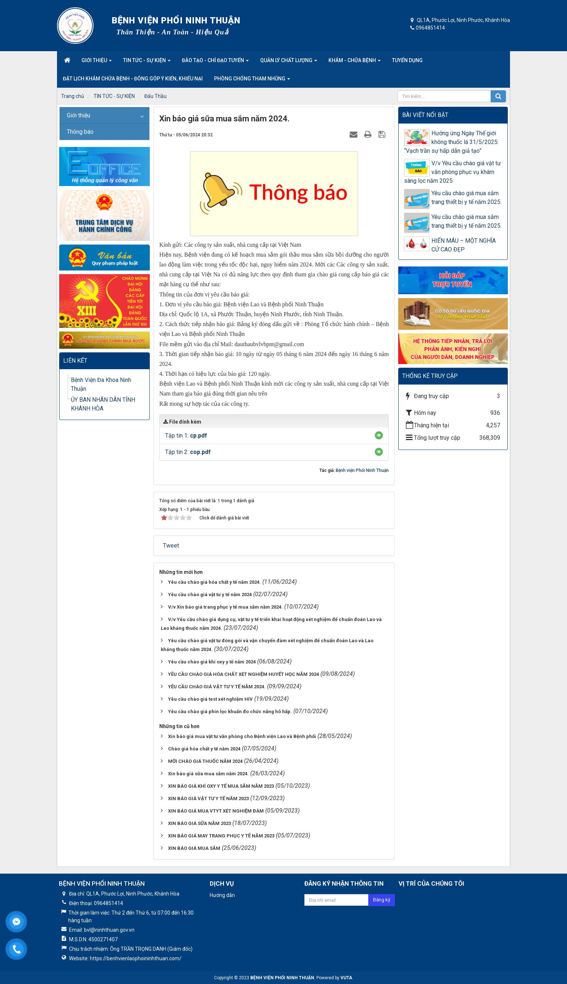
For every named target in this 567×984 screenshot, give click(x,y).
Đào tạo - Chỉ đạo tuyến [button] (215, 62)
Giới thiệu (78, 115)
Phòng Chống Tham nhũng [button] (252, 81)
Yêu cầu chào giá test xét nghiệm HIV (210, 699)
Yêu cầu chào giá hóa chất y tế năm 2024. (214, 582)
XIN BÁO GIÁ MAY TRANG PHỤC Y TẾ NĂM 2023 (221, 836)
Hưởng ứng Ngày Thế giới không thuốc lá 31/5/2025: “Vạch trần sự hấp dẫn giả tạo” (451, 142)
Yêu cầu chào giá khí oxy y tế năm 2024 (212, 662)
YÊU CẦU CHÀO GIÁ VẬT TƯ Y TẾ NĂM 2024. (217, 686)
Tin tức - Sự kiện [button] (147, 62)
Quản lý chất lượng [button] (288, 62)
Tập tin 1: (186, 435)
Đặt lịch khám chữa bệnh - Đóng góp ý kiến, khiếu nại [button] (133, 79)
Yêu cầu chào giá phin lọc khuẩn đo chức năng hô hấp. (230, 711)
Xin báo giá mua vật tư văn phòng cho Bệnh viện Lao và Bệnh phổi (242, 736)
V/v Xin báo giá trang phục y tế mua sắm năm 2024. (225, 607)
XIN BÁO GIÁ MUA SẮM (194, 848)
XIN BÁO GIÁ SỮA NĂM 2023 (199, 823)
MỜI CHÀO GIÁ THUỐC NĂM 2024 (205, 761)
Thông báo (80, 131)
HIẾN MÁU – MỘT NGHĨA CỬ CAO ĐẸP (463, 245)
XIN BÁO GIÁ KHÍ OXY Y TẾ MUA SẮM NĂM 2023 (221, 786)
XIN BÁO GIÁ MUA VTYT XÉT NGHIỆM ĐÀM (216, 811)
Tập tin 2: (188, 452)
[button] (379, 435)
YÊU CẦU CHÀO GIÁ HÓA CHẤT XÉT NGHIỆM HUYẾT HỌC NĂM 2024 (243, 674)
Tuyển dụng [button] (407, 60)
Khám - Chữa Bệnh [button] (354, 62)
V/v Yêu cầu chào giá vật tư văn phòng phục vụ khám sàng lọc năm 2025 (452, 172)
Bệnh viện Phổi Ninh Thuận (362, 470)
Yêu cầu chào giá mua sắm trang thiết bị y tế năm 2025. (466, 197)
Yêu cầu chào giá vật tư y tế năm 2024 (210, 594)
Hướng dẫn (222, 895)
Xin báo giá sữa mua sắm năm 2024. (208, 773)
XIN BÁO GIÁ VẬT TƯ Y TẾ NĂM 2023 (208, 798)
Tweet (171, 545)
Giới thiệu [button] (96, 62)
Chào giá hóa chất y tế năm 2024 (204, 749)
